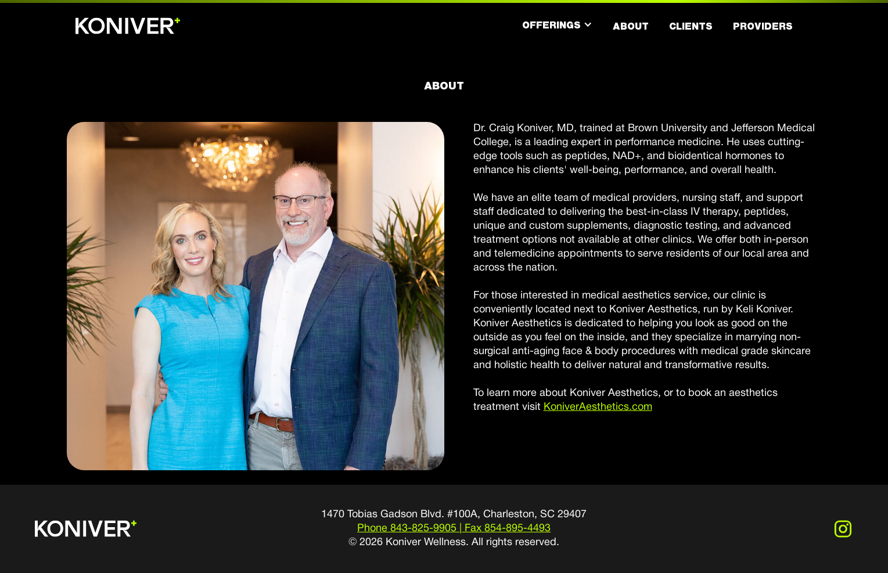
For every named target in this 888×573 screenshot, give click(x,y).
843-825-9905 (423, 529)
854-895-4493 (517, 529)
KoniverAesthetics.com (598, 407)
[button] (557, 25)
